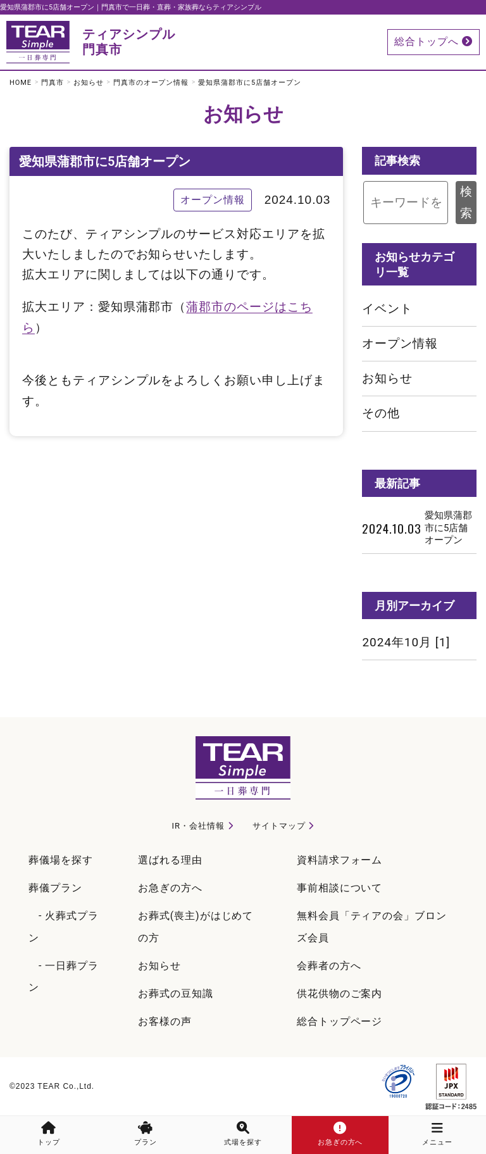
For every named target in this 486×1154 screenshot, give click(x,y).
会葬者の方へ (329, 966)
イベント (387, 308)
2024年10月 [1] (406, 642)
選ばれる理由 (170, 860)
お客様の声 (165, 1021)
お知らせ (88, 82)
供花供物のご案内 (340, 994)
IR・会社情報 (198, 826)
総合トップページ (340, 1021)
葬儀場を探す (60, 860)
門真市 (52, 82)
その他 (381, 413)
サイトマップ (279, 826)
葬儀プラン (55, 888)
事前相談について (340, 888)
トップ (48, 1134)
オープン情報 (400, 343)
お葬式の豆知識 (175, 994)
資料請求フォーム (340, 860)
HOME (20, 82)
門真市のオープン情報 (151, 82)
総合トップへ (433, 41)
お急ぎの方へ (170, 888)
